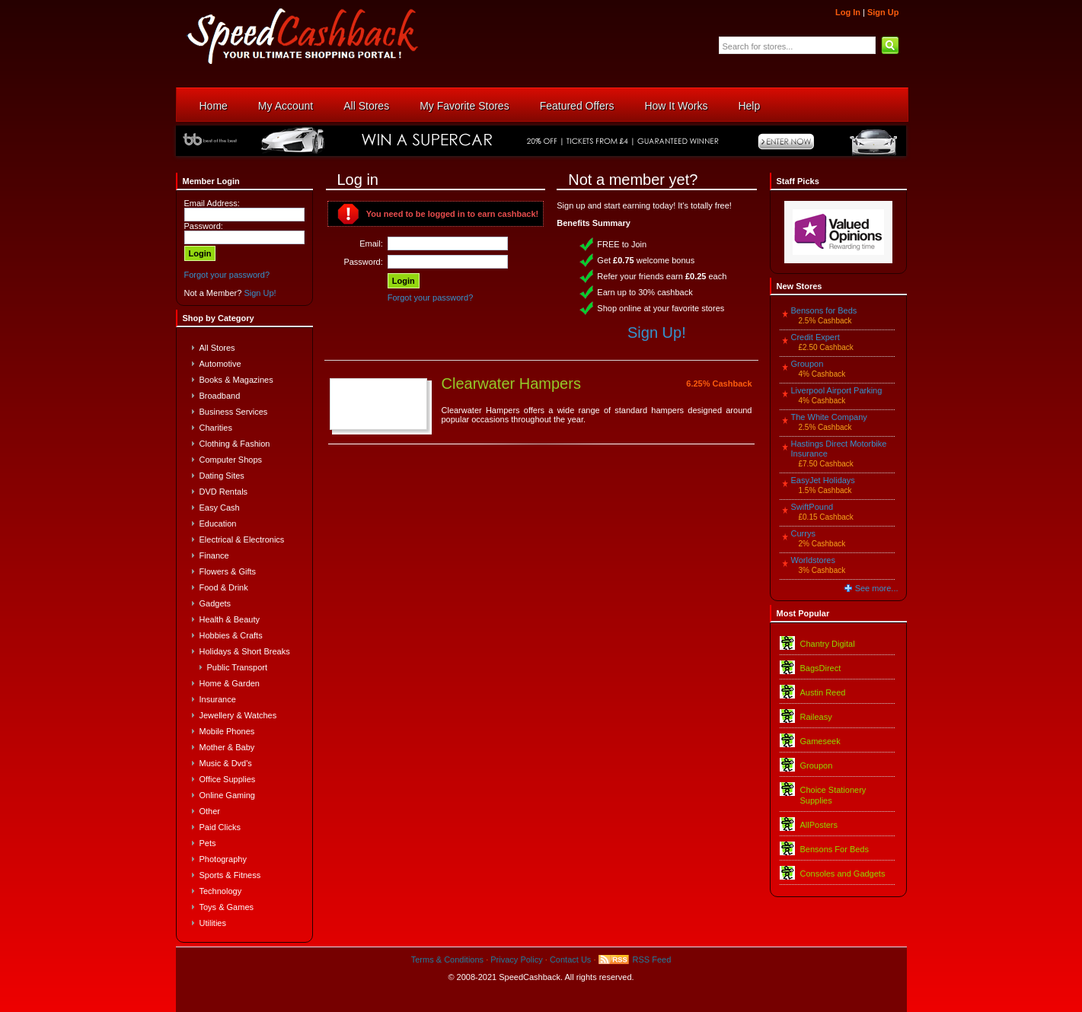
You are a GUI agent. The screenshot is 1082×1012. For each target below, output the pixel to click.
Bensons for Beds (824, 310)
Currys (803, 533)
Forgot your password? (227, 274)
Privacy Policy (516, 959)
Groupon (807, 363)
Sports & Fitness (230, 875)
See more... (876, 588)
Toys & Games (226, 907)
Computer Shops (231, 459)
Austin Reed (823, 692)
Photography (223, 859)
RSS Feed (652, 959)
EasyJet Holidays (823, 480)
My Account (285, 106)
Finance (214, 555)
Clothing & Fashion (234, 443)
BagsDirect (820, 668)
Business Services (233, 411)
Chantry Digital (827, 643)
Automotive (220, 363)
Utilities (212, 923)
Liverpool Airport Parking (837, 390)
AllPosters (819, 824)
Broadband (220, 395)
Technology (220, 891)
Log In (847, 12)
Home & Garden (229, 683)
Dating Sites (221, 475)
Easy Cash (219, 507)
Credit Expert (815, 337)
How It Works (675, 106)
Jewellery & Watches (238, 715)
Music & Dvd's (225, 763)
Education (218, 523)
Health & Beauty (229, 619)
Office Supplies (227, 779)
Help (749, 106)
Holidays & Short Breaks (244, 651)
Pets (207, 843)
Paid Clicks (220, 827)
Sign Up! (260, 293)
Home (213, 106)
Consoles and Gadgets (843, 873)
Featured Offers (577, 106)
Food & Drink (223, 587)
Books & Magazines (236, 379)
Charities (215, 427)
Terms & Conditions (447, 959)
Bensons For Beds (835, 849)
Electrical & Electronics (242, 539)
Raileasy (816, 716)
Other (210, 811)
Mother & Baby (227, 747)
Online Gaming (227, 795)
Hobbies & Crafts (231, 635)
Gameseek (820, 741)
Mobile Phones (227, 731)
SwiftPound (812, 506)
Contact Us (570, 959)
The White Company (829, 417)
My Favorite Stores (464, 106)
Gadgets (215, 603)
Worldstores (813, 560)
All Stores (366, 106)
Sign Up (883, 12)
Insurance (217, 699)
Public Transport (237, 667)
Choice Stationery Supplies (833, 795)
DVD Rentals (223, 491)
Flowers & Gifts (228, 571)
